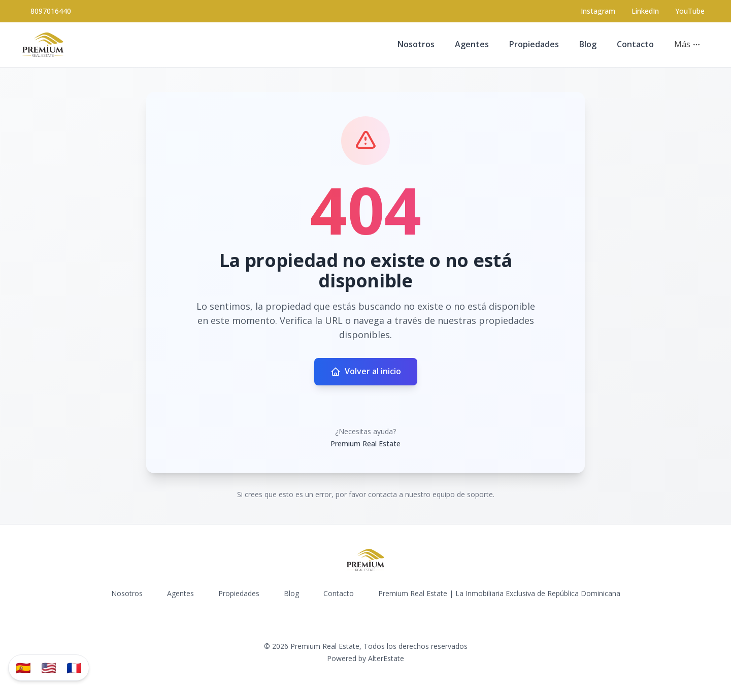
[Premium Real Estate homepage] (42, 44)
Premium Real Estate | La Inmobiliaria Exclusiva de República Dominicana (499, 593)
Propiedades (534, 44)
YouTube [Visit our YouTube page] (690, 11)
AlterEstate (386, 658)
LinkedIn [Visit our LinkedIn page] (645, 11)
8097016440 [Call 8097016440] (50, 11)
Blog (587, 44)
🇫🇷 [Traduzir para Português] (74, 667)
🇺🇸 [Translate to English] (48, 667)
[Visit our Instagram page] (598, 11)
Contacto (635, 44)
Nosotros (416, 44)
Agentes (472, 44)
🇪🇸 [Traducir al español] (23, 667)
